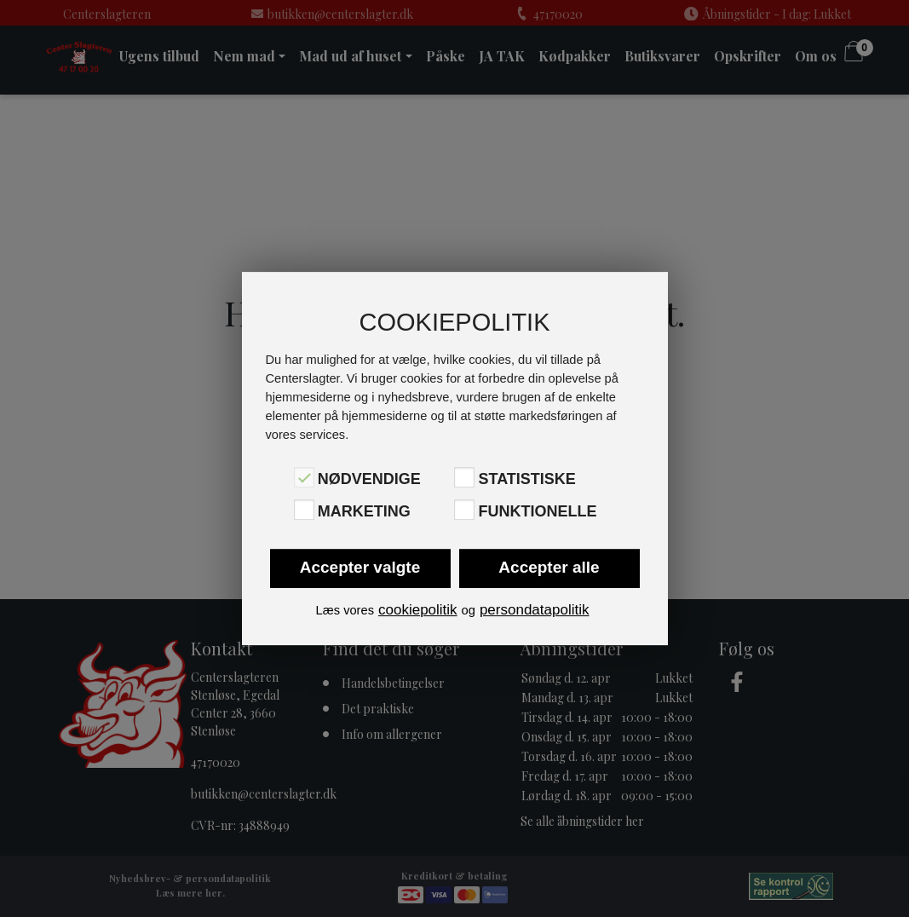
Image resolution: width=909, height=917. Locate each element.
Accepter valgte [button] (360, 567)
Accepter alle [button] (548, 567)
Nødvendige (369, 478)
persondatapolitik (535, 610)
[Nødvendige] (304, 477)
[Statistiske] (464, 477)
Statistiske (526, 478)
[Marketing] (304, 509)
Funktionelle (537, 511)
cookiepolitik (417, 610)
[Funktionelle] (464, 509)
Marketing (364, 511)
